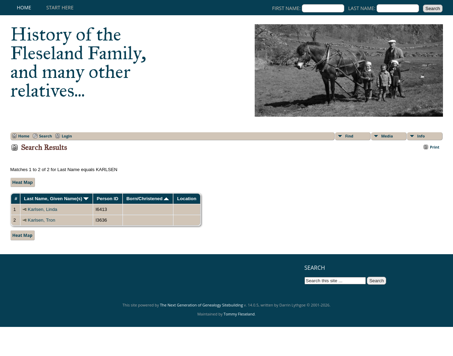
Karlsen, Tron (41, 220)
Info (421, 136)
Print (434, 147)
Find (349, 136)
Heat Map (22, 182)
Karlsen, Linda (42, 209)
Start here (60, 7)
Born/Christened (147, 198)
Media (387, 136)
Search (45, 136)
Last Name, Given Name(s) (56, 198)
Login (67, 136)
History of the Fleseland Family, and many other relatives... (78, 62)
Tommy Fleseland (239, 314)
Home (24, 7)
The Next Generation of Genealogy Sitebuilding (201, 305)
